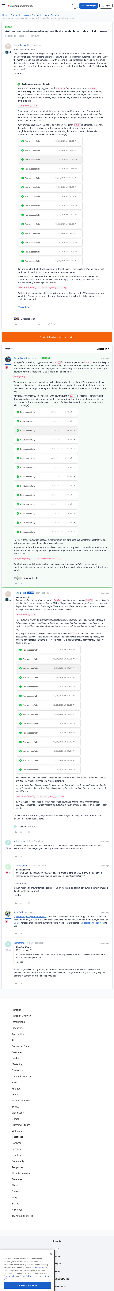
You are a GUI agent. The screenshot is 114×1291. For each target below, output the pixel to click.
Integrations (18, 1021)
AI (13, 1040)
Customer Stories (21, 1125)
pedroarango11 (21, 841)
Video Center (18, 1112)
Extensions (17, 1028)
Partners (16, 1143)
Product (16, 1058)
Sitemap (57, 1256)
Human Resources (21, 1076)
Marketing (17, 1064)
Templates (17, 1167)
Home (5, 15)
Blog (14, 1197)
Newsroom (17, 1209)
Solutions (17, 1052)
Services (16, 1149)
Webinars (17, 1131)
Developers (17, 1155)
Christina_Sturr (21, 865)
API (57, 1248)
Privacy (57, 1263)
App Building (18, 1034)
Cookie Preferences (57, 1286)
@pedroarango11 (22, 916)
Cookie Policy (39, 1281)
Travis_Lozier (20, 45)
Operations (17, 1070)
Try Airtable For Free (22, 1215)
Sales (15, 1082)
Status (15, 1203)
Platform (16, 1009)
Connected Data (20, 1046)
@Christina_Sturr (38, 916)
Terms (57, 1271)
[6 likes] (26, 578)
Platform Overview (21, 1015)
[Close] (51, 1268)
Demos (15, 1118)
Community (16, 15)
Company (17, 1179)
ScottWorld (19, 912)
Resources (17, 1136)
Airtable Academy (21, 1100)
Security (57, 1241)
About (15, 1185)
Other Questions (52, 15)
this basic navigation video (92, 922)
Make (16, 922)
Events (15, 1106)
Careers (16, 1191)
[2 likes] (25, 318)
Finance (16, 1088)
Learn (15, 1094)
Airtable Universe (21, 1173)
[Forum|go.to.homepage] (20, 6)
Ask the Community (33, 15)
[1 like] (24, 826)
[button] (3, 6)
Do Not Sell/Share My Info (57, 1278)
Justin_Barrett (20, 358)
